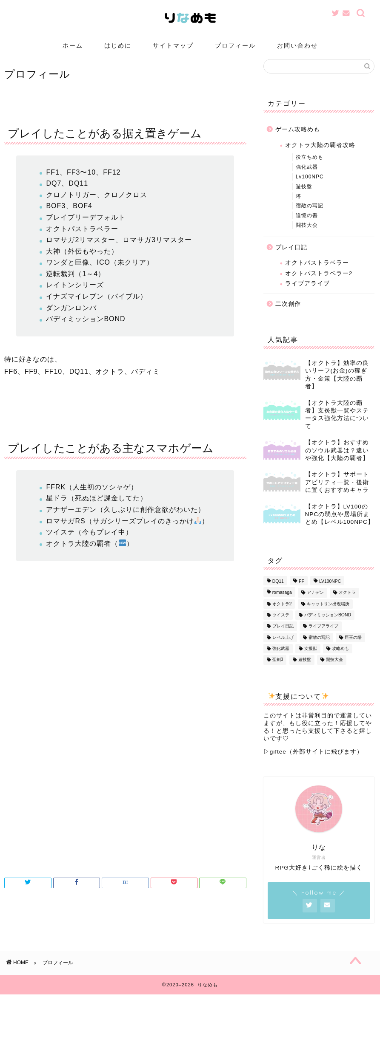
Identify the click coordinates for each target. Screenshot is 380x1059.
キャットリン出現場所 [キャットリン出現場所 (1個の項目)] (328, 612)
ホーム (73, 45)
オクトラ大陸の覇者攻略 (320, 153)
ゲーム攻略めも (297, 138)
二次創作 (288, 312)
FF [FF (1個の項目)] (301, 589)
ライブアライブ (307, 292)
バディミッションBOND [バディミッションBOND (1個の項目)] (327, 623)
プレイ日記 (291, 255)
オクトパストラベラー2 (319, 281)
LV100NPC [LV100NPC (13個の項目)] (330, 589)
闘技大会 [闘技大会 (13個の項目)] (334, 668)
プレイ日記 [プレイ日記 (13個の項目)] (283, 634)
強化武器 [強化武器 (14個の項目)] (280, 657)
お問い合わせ (297, 45)
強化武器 (307, 175)
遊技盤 (304, 195)
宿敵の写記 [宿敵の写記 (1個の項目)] (319, 646)
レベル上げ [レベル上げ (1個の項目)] (283, 646)
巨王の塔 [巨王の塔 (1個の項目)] (353, 646)
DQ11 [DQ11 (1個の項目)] (278, 589)
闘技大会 (307, 234)
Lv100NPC (310, 185)
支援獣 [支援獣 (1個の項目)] (310, 657)
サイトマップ (173, 45)
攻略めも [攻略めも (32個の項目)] (340, 657)
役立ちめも (309, 166)
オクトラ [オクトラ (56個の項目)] (347, 601)
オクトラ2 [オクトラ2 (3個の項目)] (282, 612)
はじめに (117, 45)
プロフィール (235, 45)
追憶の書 (307, 224)
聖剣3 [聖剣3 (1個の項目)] (277, 668)
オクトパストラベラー (317, 271)
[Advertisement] (125, 805)
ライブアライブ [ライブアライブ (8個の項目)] (323, 634)
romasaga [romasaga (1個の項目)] (282, 601)
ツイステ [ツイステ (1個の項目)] (280, 623)
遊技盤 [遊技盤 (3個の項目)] (304, 668)
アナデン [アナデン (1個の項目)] (315, 601)
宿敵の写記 (309, 214)
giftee (278, 760)
